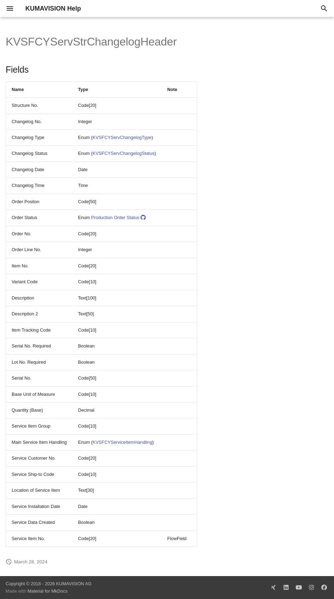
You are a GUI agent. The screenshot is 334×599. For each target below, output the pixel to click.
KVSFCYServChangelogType (122, 137)
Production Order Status (118, 217)
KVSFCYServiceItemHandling (122, 442)
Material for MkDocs (47, 591)
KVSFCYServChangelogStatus (124, 153)
